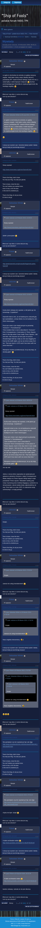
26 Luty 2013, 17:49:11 (9, 70)
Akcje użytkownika (32, 55)
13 (29, 52)
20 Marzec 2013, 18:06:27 (9, 259)
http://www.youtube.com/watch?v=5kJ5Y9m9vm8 (18, 843)
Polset (11, 102)
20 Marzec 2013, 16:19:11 (9, 212)
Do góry (5, 903)
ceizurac (12, 153)
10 (21, 52)
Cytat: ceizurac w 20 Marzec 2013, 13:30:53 (19, 218)
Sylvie (26, 37)
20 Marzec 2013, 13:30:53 (9, 160)
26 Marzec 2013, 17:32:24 (9, 565)
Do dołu (4, 52)
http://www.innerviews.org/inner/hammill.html (17, 169)
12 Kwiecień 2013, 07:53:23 (10, 737)
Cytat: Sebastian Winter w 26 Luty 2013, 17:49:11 (20, 115)
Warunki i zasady (19, 919)
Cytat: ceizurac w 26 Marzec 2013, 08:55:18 (19, 400)
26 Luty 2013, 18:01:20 (9, 109)
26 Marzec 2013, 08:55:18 (9, 289)
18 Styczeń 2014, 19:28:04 (10, 868)
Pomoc (12, 919)
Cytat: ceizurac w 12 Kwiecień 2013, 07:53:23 (19, 795)
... (18, 52)
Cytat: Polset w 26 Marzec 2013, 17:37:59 (18, 670)
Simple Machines (25, 923)
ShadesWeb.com (25, 925)
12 (27, 52)
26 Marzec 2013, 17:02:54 (9, 517)
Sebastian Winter (16, 61)
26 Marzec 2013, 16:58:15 (9, 395)
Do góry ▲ (28, 919)
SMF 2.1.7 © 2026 (15, 923)
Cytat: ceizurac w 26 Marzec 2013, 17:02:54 (19, 570)
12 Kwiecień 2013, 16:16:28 (10, 789)
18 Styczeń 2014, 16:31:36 (10, 836)
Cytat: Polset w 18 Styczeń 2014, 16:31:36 (18, 873)
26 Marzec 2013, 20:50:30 (9, 665)
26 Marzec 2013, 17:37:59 (9, 607)
